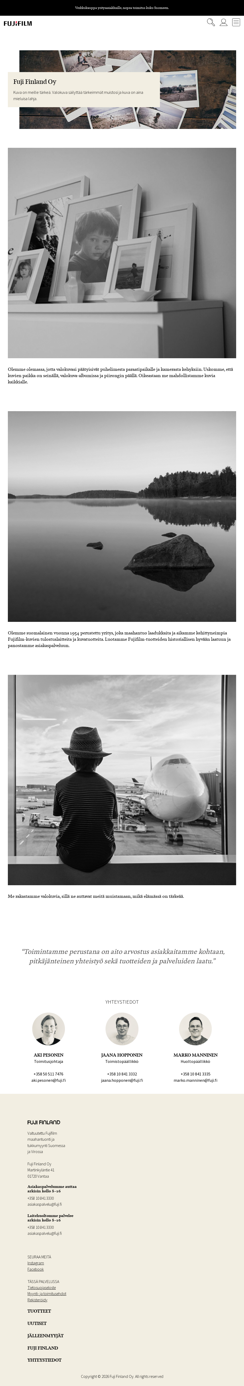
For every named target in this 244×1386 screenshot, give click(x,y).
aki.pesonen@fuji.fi (48, 1080)
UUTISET (37, 1323)
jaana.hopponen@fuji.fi (122, 1080)
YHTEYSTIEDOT (44, 1360)
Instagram (35, 1262)
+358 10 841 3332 (122, 1074)
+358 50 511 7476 (48, 1074)
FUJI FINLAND (42, 1348)
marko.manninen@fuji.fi (195, 1080)
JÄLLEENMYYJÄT (45, 1336)
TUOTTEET (39, 1311)
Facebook (35, 1269)
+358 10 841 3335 (195, 1074)
